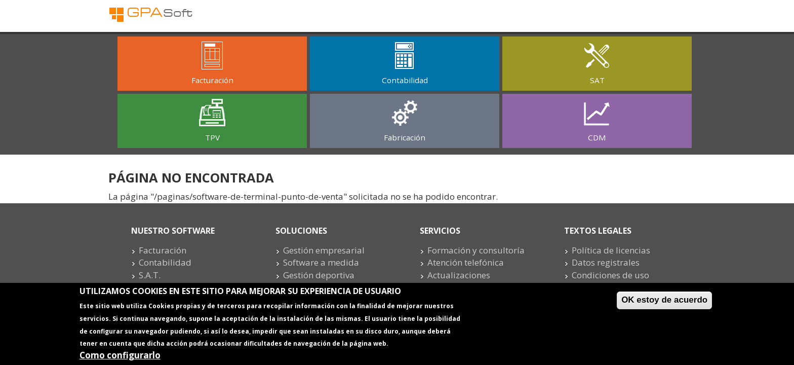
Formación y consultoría (476, 250)
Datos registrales (606, 262)
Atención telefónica (465, 262)
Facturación (212, 80)
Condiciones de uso (610, 275)
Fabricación (404, 137)
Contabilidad (405, 80)
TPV (212, 137)
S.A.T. (150, 275)
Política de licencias (611, 250)
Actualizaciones (458, 275)
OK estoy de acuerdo (664, 303)
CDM (597, 137)
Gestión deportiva (318, 275)
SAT (597, 80)
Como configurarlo (120, 358)
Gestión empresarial (324, 250)
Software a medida (321, 262)
